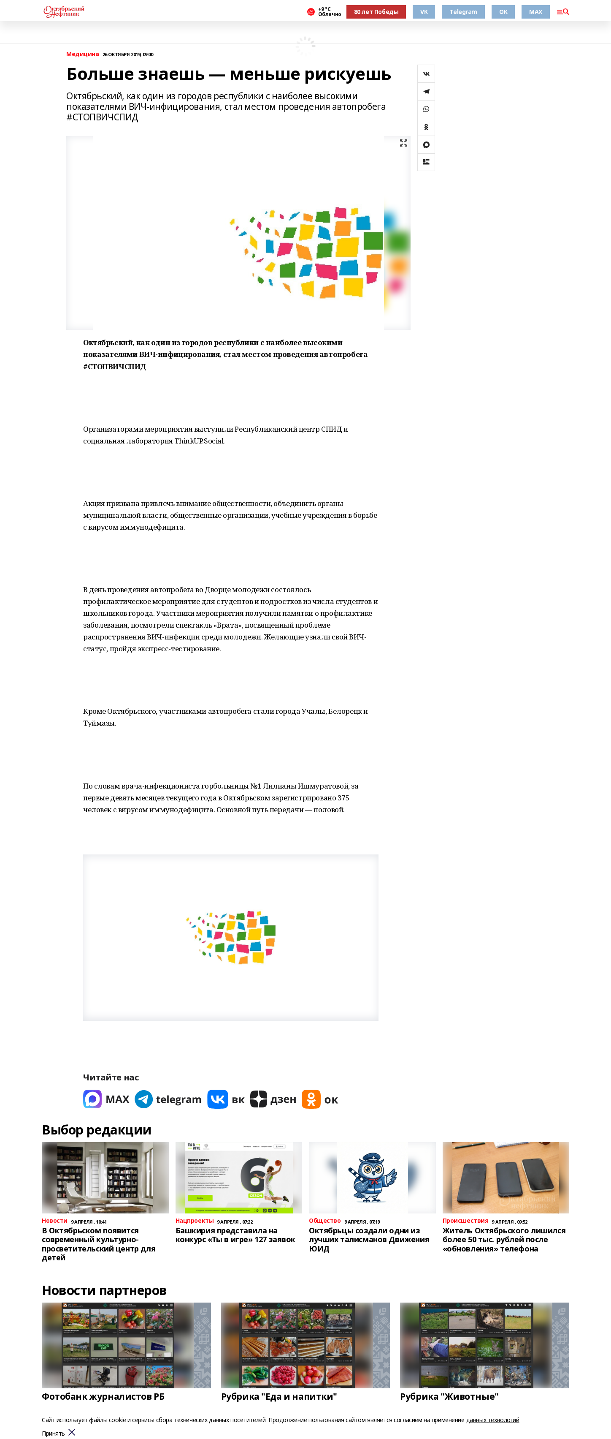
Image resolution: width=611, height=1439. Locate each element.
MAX (535, 12)
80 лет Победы (376, 12)
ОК (503, 12)
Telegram (463, 12)
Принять (53, 1433)
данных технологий (492, 1420)
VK (423, 12)
